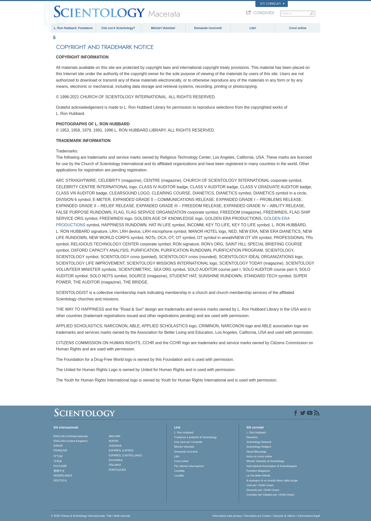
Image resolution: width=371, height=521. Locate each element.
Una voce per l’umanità (188, 441)
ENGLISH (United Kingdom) (71, 440)
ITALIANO (115, 464)
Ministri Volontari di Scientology (265, 461)
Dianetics (252, 437)
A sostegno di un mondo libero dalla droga (271, 480)
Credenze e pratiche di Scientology (195, 437)
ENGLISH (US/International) (71, 436)
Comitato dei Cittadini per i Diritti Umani (270, 494)
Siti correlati (272, 3)
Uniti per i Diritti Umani (260, 485)
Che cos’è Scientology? (118, 28)
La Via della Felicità (258, 475)
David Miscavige (256, 451)
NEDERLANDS (63, 475)
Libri (253, 28)
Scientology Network (258, 441)
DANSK (58, 445)
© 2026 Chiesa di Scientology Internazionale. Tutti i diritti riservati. (91, 515)
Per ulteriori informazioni (189, 466)
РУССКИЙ (60, 466)
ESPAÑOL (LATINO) (121, 450)
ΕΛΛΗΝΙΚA (116, 460)
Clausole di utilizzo (284, 515)
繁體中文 (59, 470)
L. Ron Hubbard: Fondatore (73, 28)
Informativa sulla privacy (227, 515)
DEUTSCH (60, 480)
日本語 (58, 461)
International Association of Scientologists (271, 466)
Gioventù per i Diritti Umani (262, 489)
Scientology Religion (258, 446)
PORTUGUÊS (117, 469)
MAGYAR (114, 436)
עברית (58, 456)
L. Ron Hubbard (184, 432)
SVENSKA (115, 445)
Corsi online (297, 28)
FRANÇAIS (61, 450)
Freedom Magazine (258, 470)
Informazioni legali (309, 515)
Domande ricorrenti (208, 28)
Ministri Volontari (163, 28)
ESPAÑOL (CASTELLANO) (125, 455)
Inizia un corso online (259, 456)
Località (179, 475)
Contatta (179, 470)
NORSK (113, 440)
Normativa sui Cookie (257, 515)
